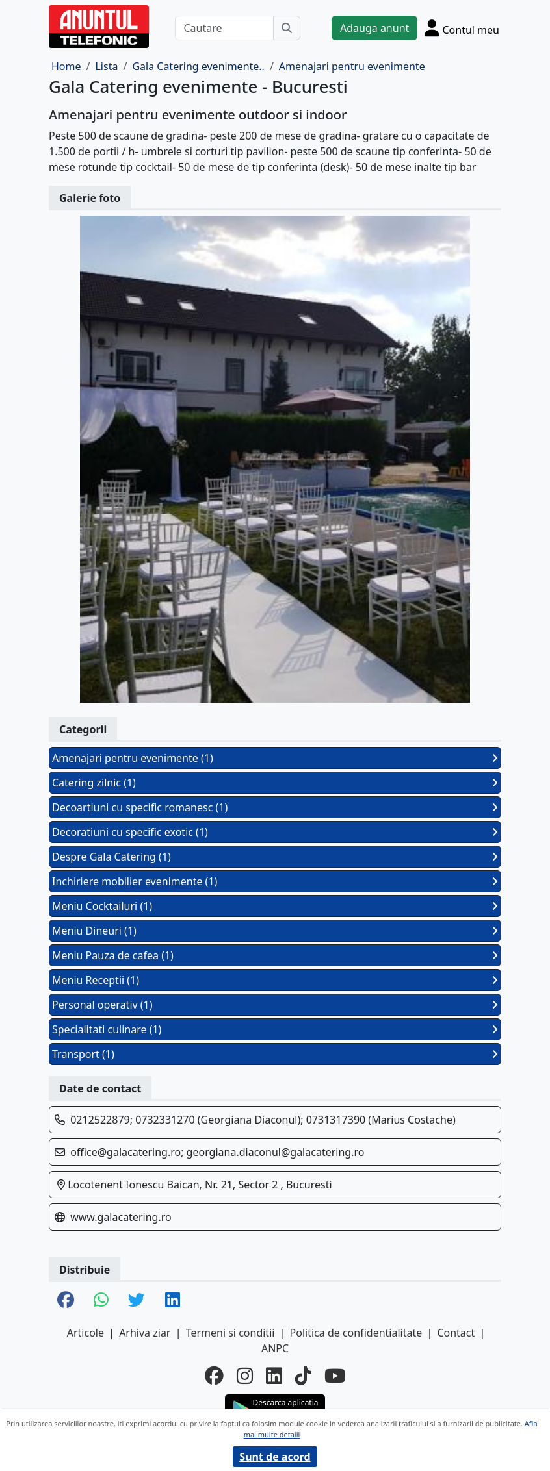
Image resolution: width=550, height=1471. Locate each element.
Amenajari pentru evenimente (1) (275, 758)
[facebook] (214, 1375)
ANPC (275, 1348)
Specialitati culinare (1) (275, 1029)
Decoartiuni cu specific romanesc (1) (275, 807)
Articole (85, 1333)
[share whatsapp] (101, 1300)
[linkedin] (274, 1375)
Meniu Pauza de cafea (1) (275, 955)
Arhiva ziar (144, 1333)
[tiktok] (303, 1375)
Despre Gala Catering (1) (275, 856)
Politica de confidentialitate (356, 1333)
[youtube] (334, 1375)
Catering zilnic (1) (275, 782)
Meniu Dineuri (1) (275, 931)
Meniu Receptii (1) (275, 980)
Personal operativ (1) (275, 1005)
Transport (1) (275, 1054)
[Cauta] (286, 28)
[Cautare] (224, 28)
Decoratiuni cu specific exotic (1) (275, 832)
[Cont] (462, 28)
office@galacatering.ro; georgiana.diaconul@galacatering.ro (217, 1152)
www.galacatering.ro (120, 1217)
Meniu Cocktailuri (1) (275, 906)
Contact (456, 1333)
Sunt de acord (274, 1457)
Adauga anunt (374, 28)
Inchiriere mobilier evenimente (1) (275, 881)
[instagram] (245, 1375)
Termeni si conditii (230, 1333)
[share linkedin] (173, 1300)
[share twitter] (136, 1300)
